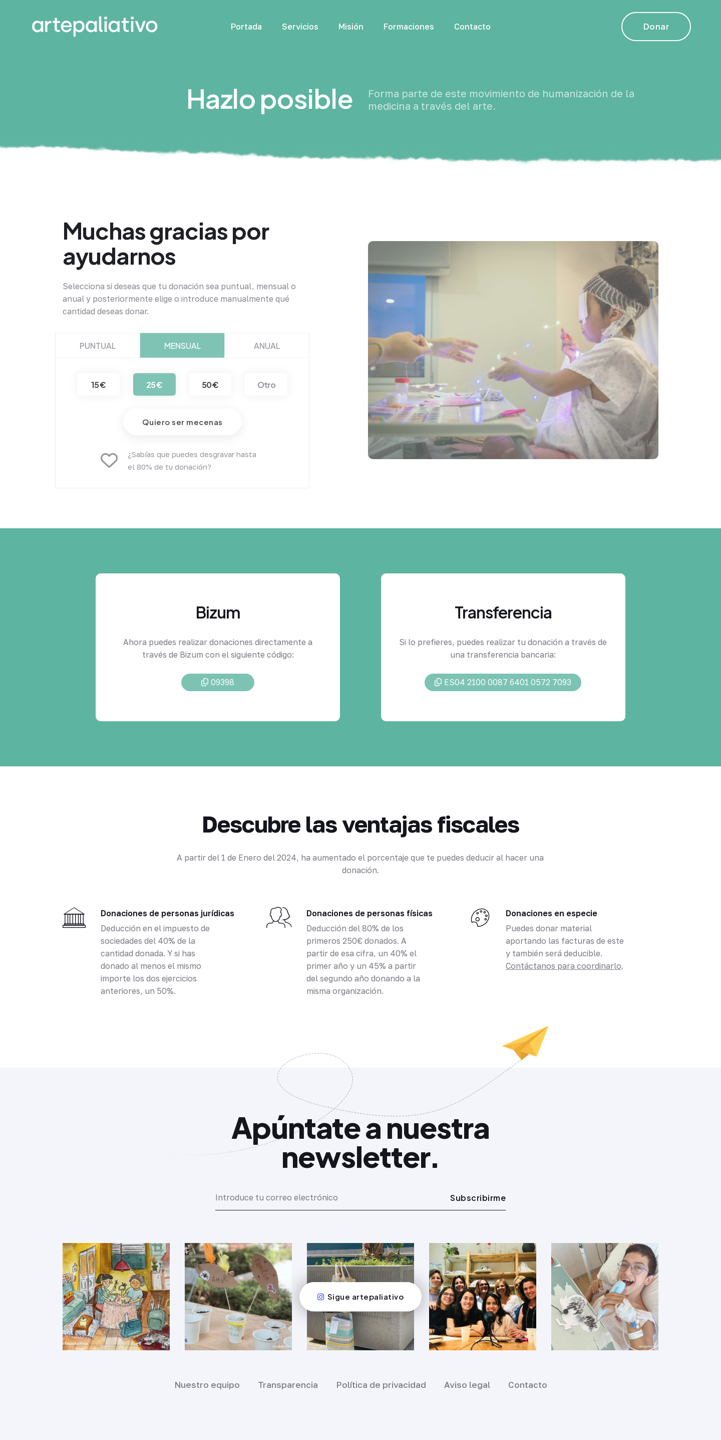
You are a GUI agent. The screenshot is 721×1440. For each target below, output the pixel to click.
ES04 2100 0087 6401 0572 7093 (503, 684)
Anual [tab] (267, 353)
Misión (351, 27)
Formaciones (409, 27)
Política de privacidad (381, 1384)
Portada (246, 27)
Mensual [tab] (182, 353)
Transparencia (288, 1384)
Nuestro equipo (207, 1384)
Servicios (300, 27)
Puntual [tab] (98, 353)
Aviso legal (467, 1384)
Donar (656, 26)
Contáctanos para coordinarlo (563, 966)
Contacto (472, 27)
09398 (218, 684)
